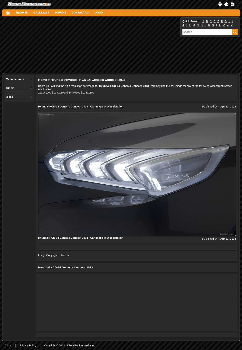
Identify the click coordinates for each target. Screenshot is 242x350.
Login (98, 12)
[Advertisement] (91, 44)
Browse (22, 12)
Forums (60, 12)
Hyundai (57, 80)
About (8, 345)
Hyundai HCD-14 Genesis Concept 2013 (95, 80)
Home (42, 80)
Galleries (41, 12)
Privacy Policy (28, 345)
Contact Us (80, 12)
